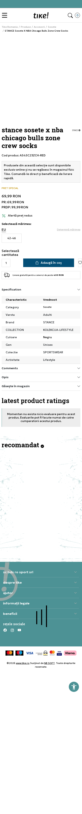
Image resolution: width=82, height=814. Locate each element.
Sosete (52, 26)
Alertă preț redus (20, 215)
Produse (26, 26)
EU (4, 230)
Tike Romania (10, 26)
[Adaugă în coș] (48, 262)
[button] (5, 15)
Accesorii (39, 26)
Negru (47, 337)
